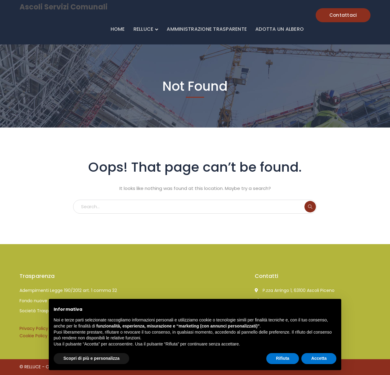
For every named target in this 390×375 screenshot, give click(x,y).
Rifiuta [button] (282, 358)
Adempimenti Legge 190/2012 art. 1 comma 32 (68, 290)
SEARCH (310, 206)
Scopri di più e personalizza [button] (91, 358)
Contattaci (343, 15)
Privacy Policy (34, 328)
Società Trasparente (41, 311)
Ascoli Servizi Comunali (64, 7)
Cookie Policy (34, 336)
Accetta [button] (319, 358)
